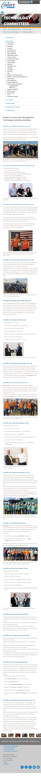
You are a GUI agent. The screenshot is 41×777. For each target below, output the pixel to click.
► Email (5, 762)
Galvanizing (9, 64)
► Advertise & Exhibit (8, 744)
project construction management (12, 32)
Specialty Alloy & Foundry (12, 55)
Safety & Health (10, 43)
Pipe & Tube (9, 71)
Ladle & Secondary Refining (13, 59)
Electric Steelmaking (11, 51)
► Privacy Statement (8, 749)
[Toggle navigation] (2, 12)
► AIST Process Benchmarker (10, 746)
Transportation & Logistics (12, 96)
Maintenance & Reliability (12, 89)
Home (5, 29)
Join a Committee (9, 100)
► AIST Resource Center (9, 748)
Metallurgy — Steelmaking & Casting (14, 75)
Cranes (8, 94)
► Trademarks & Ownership (10, 751)
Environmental (10, 44)
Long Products (10, 69)
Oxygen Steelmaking (11, 53)
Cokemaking (9, 46)
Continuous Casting (11, 57)
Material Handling (11, 93)
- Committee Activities (13, 85)
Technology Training (10, 103)
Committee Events (9, 37)
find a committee (27, 29)
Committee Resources (10, 110)
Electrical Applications (11, 80)
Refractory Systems (11, 91)
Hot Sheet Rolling (10, 60)
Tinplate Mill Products (11, 66)
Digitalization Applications (12, 82)
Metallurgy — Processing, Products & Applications (17, 76)
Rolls (8, 73)
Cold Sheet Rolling (11, 62)
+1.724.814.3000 (8, 758)
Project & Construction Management (14, 84)
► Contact (6, 764)
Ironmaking (9, 48)
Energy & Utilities (10, 78)
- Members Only (12, 87)
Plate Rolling (9, 68)
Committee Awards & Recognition (13, 107)
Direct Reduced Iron (11, 50)
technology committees (15, 29)
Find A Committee (9, 41)
